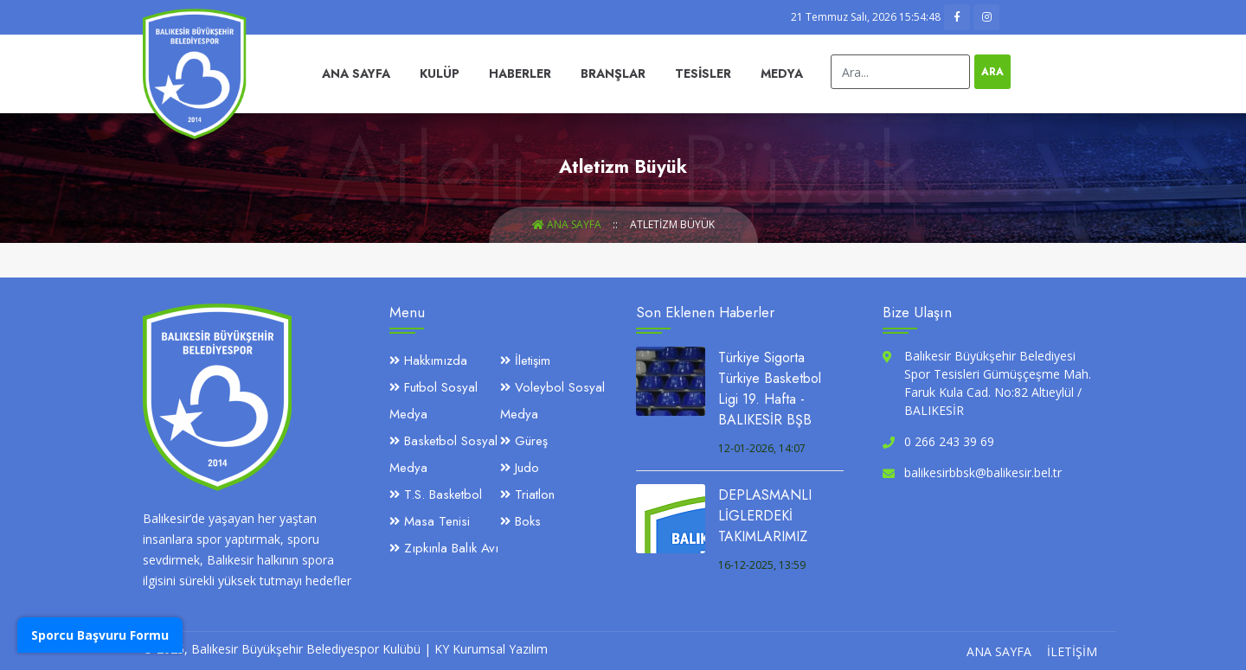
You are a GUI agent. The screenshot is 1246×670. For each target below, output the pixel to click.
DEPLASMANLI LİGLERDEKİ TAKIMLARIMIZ (765, 515)
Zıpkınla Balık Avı (443, 548)
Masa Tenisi (429, 521)
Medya (782, 73)
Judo (519, 467)
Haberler (520, 73)
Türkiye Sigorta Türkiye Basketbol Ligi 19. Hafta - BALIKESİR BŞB (769, 389)
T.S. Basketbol (435, 494)
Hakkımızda (428, 360)
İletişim (525, 360)
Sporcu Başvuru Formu (100, 635)
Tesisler (703, 73)
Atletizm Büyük (672, 224)
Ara (992, 72)
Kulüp (439, 73)
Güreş (524, 440)
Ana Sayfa (356, 73)
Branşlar (613, 73)
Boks (520, 521)
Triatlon (527, 494)
